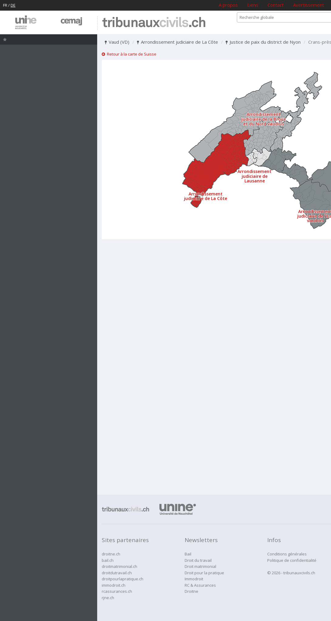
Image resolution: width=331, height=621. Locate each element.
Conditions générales (287, 554)
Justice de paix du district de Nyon (263, 42)
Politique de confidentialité (291, 560)
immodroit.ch (113, 585)
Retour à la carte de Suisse (129, 54)
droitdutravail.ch (117, 572)
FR (5, 5)
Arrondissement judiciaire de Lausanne (254, 176)
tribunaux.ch (154, 23)
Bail (188, 554)
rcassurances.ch (117, 591)
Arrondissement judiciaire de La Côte (177, 42)
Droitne (191, 591)
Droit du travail (198, 560)
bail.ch (108, 560)
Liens (252, 5)
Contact (276, 5)
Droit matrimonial (200, 566)
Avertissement (308, 5)
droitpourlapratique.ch (122, 579)
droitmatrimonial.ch (119, 566)
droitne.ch (111, 554)
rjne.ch (108, 597)
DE (13, 5)
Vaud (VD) (117, 42)
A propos (228, 5)
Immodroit (194, 579)
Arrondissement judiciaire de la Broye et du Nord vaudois (263, 119)
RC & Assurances (200, 585)
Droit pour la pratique (204, 572)
